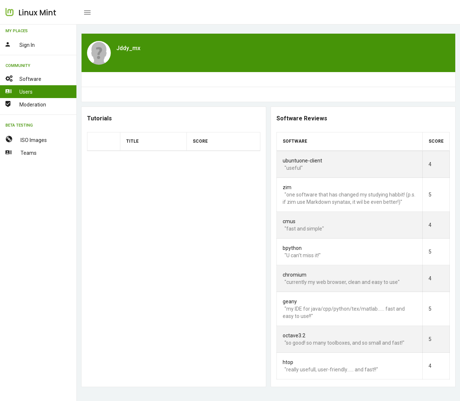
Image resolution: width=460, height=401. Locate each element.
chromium (294, 275)
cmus (289, 221)
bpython (292, 248)
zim (287, 187)
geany (290, 301)
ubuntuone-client (302, 161)
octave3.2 (294, 335)
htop (288, 362)
